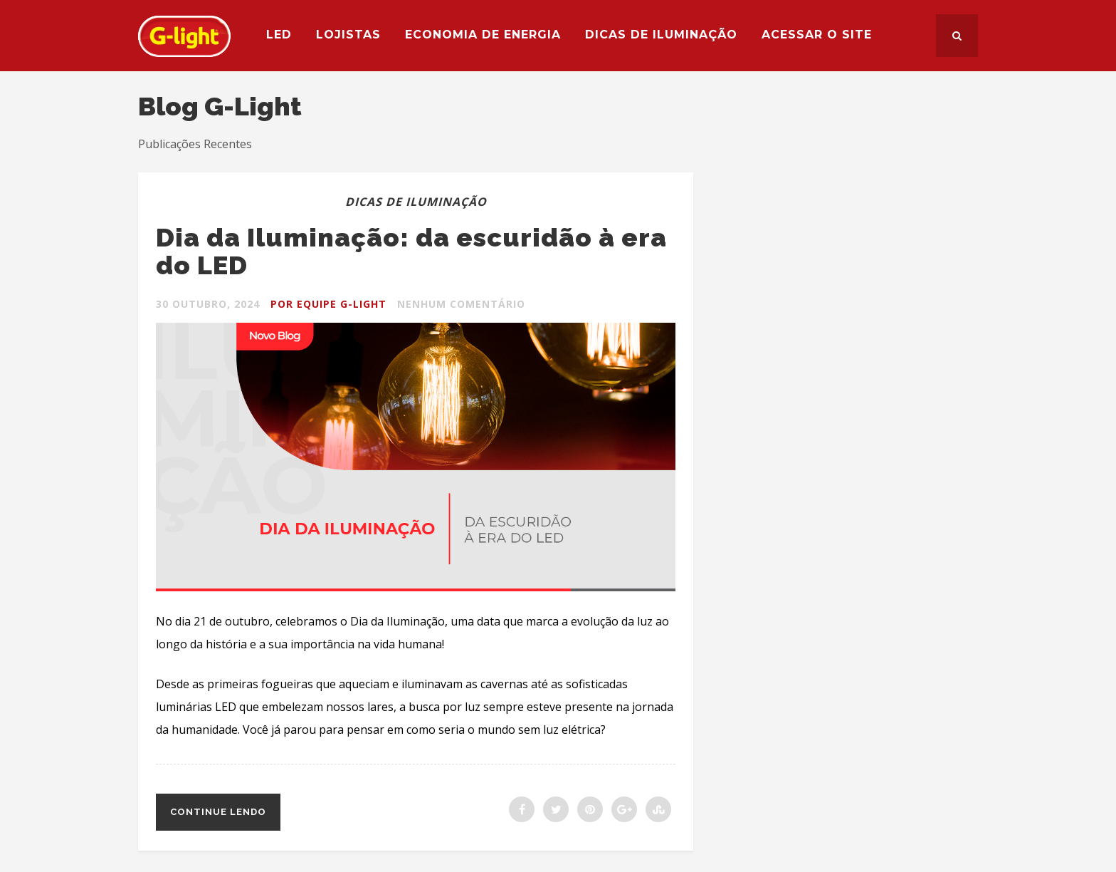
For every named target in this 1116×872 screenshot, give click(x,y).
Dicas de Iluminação (661, 34)
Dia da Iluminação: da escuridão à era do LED (411, 251)
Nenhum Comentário (461, 304)
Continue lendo (218, 811)
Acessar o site (817, 34)
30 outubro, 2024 (208, 304)
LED (279, 34)
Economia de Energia (483, 34)
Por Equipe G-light (328, 304)
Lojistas (348, 34)
